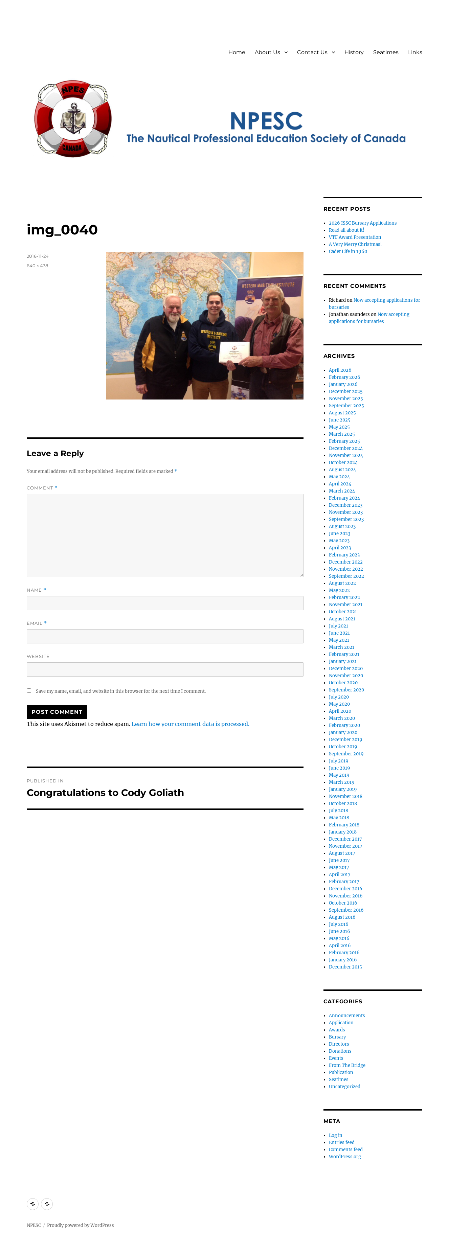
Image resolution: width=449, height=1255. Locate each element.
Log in (335, 1135)
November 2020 (346, 676)
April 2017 (340, 874)
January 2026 (343, 384)
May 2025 (339, 427)
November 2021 (345, 605)
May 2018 (339, 818)
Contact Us (312, 52)
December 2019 (345, 740)
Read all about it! (346, 230)
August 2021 (342, 619)
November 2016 (346, 896)
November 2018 (345, 796)
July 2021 (338, 626)
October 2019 (343, 747)
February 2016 (344, 953)
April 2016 (340, 946)
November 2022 (346, 569)
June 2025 (340, 420)
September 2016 (346, 910)
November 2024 (346, 455)
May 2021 (339, 640)
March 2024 (342, 491)
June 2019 (339, 768)
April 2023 (340, 548)
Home (236, 52)
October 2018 (343, 803)
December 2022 (346, 562)
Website (38, 656)
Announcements (347, 1016)
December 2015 (345, 967)
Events (336, 1058)
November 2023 (346, 512)
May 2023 (339, 541)
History (354, 52)
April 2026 (340, 370)
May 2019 (339, 775)
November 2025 (346, 399)
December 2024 (346, 448)
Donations (340, 1051)
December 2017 (345, 839)
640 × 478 (37, 265)
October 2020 (343, 683)
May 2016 (339, 938)
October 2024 (343, 462)
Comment (42, 488)
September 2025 (346, 406)
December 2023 (345, 505)
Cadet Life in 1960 (348, 251)
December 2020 (346, 668)
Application (341, 1023)
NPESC (34, 1225)
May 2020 (339, 704)
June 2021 (339, 633)
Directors (339, 1044)
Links (415, 52)
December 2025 (346, 391)
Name (36, 590)
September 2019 (346, 754)
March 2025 (342, 434)
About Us (267, 52)
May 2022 (339, 590)
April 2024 (340, 484)
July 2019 (339, 761)
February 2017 (344, 882)
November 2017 (345, 846)
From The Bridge (347, 1065)
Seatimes (386, 52)
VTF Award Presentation (355, 237)
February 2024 (344, 498)
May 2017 (339, 867)
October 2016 (343, 903)
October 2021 (343, 612)
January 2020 (343, 732)
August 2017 (342, 853)
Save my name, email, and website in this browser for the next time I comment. (121, 691)
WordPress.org (345, 1157)
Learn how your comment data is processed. (190, 724)
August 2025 (342, 413)
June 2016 (339, 931)
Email (37, 623)
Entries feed (342, 1142)
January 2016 (343, 960)
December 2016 (345, 889)
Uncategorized (344, 1087)
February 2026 (344, 377)
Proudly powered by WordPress (80, 1225)
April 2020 (340, 711)
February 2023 (344, 555)
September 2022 (346, 576)
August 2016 (342, 917)
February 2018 (344, 825)
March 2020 (342, 718)
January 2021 (343, 661)
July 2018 (338, 811)
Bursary (337, 1037)
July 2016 (339, 924)
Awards (337, 1030)
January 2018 (343, 832)
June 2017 (339, 860)
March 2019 (342, 782)
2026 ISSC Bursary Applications (363, 223)
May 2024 (339, 477)
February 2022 (344, 597)
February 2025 (344, 441)
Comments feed (346, 1150)
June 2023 (339, 534)
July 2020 (339, 697)
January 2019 (343, 789)
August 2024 (342, 470)
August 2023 (342, 526)
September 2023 (346, 519)
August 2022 (342, 583)
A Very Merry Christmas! (355, 244)
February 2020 (344, 725)
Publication (341, 1072)
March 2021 (341, 647)
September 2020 (346, 690)
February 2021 (344, 654)
